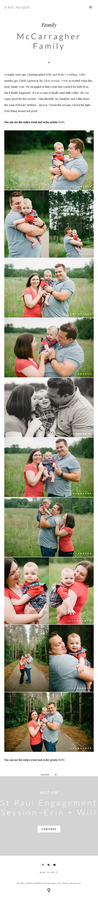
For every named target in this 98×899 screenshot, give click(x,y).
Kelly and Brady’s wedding (61, 74)
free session (53, 80)
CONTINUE (49, 829)
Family (49, 24)
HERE (61, 122)
